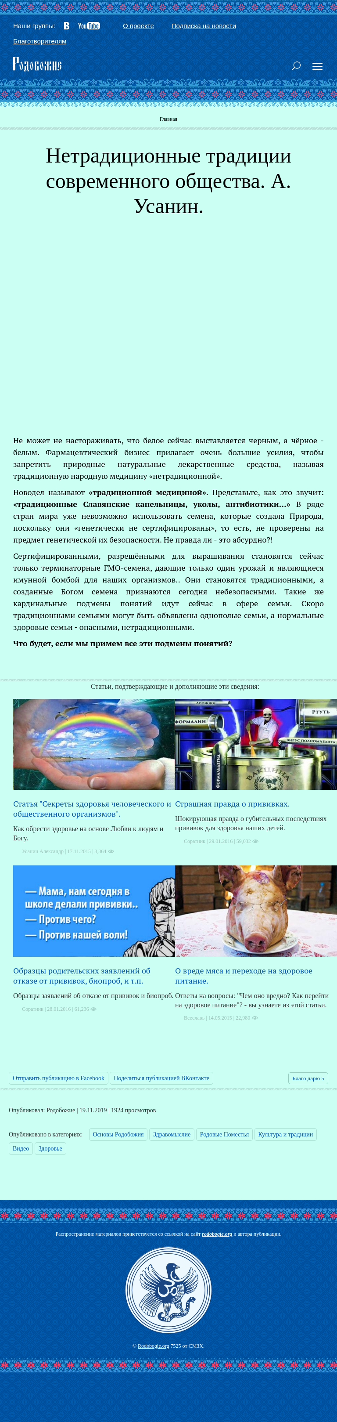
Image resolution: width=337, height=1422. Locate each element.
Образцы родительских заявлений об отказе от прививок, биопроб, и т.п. (82, 975)
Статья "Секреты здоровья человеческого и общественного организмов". (92, 808)
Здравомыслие (171, 1134)
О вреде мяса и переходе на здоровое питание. (243, 975)
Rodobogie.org (153, 1346)
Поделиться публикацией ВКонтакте (161, 1078)
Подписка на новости (204, 25)
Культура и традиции (285, 1134)
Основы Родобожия (118, 1134)
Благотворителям (39, 41)
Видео (21, 1148)
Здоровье (50, 1148)
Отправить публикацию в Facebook (58, 1078)
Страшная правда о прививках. (232, 803)
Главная (168, 119)
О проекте (138, 25)
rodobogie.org (217, 1234)
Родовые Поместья (224, 1134)
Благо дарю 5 (308, 1078)
